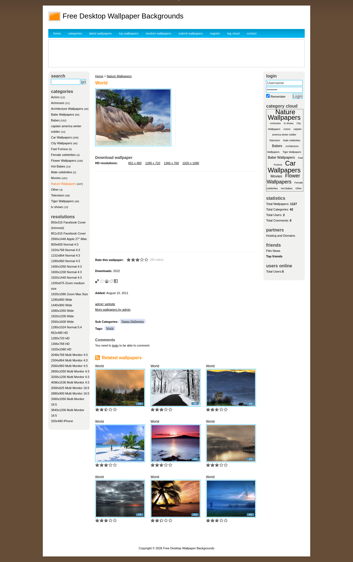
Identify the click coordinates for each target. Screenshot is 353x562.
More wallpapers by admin (112, 309)
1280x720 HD (60, 338)
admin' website (105, 304)
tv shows (57, 207)
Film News (273, 250)
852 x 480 (134, 163)
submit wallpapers (190, 33)
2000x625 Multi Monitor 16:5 (70, 388)
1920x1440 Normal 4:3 (66, 277)
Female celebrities (63, 154)
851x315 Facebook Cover (68, 233)
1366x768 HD (60, 343)
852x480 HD (59, 332)
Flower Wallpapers (63, 160)
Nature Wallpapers (63, 183)
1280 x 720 (152, 163)
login (115, 345)
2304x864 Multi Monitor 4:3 (69, 360)
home (57, 33)
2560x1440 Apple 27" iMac (69, 239)
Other (55, 189)
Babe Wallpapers (62, 114)
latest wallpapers (100, 33)
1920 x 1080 (190, 163)
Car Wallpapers (61, 137)
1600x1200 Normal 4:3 (66, 272)
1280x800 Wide (61, 299)
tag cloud (233, 33)
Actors (55, 97)
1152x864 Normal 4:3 (65, 255)
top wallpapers (128, 33)
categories (75, 33)
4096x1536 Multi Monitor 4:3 (70, 382)
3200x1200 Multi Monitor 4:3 (70, 377)
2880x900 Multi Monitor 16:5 (70, 393)
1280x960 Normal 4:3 (65, 261)
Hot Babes (58, 166)
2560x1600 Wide (62, 321)
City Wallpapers (61, 143)
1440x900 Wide (61, 305)
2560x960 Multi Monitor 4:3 (69, 365)
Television (57, 195)
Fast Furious (59, 149)
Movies (56, 178)
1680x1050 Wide (62, 310)
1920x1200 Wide (62, 316)
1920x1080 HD (61, 349)
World (110, 328)
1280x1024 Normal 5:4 (66, 327)
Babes (55, 120)
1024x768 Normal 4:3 (65, 250)
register (215, 33)
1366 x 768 (171, 163)
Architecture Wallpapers (67, 108)
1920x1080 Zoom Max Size (69, 294)
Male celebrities (61, 172)
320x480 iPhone (62, 421)
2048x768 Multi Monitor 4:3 (69, 354)
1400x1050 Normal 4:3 (66, 266)
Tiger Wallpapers (62, 201)
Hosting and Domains (280, 235)
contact (251, 33)
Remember (278, 96)
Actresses (57, 103)
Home (99, 76)
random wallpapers (158, 33)
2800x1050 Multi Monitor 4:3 (70, 371)
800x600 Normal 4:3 (64, 244)
